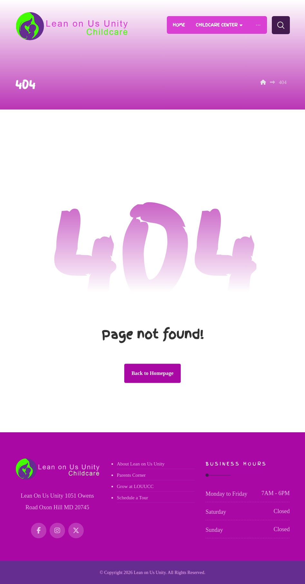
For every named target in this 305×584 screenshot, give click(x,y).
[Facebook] (38, 530)
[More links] (258, 25)
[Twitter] (76, 530)
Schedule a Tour (132, 497)
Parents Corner (131, 475)
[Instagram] (57, 530)
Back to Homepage (152, 373)
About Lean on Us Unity (141, 463)
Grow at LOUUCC (135, 486)
